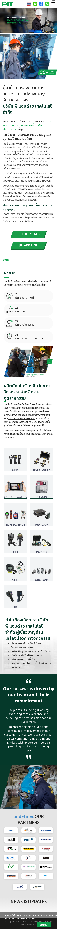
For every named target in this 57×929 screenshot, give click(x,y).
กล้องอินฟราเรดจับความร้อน (21, 418)
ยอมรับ (43, 925)
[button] (4, 21)
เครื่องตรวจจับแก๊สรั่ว (16, 162)
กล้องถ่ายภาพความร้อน (41, 158)
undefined (24, 816)
